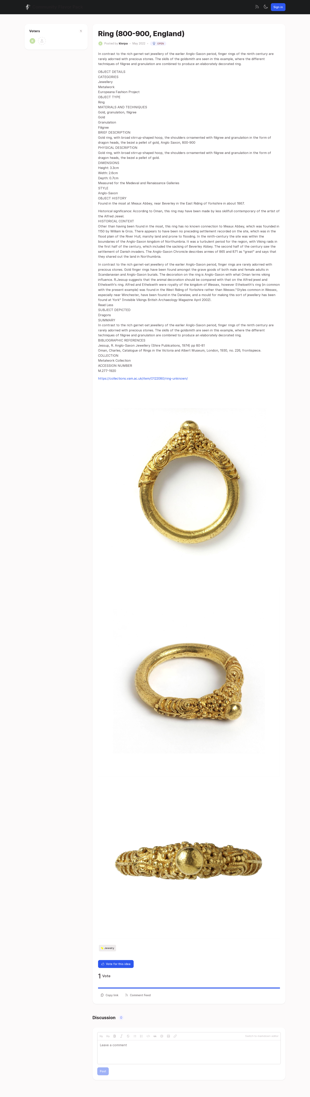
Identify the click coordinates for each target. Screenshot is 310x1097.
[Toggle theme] (265, 7)
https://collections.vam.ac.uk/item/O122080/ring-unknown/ (143, 378)
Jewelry (107, 948)
